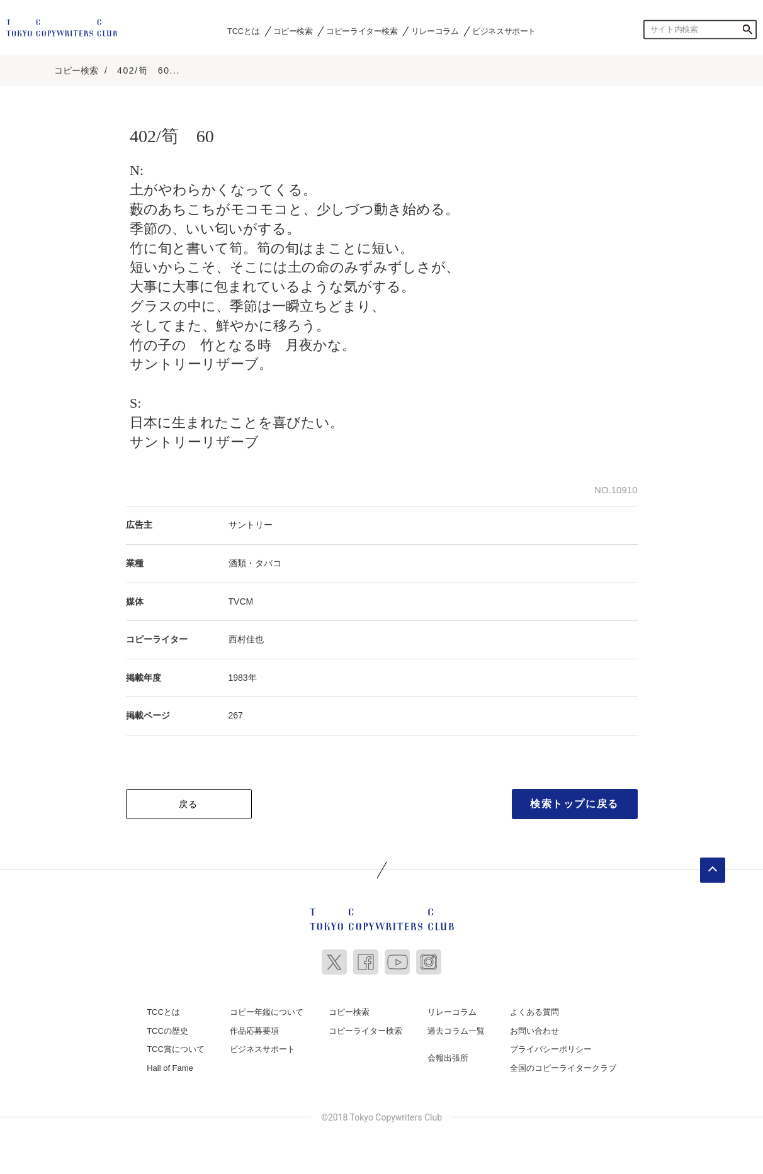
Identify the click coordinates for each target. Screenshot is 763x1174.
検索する (747, 29)
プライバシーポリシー (551, 1048)
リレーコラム (435, 30)
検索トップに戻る (574, 803)
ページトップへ (712, 869)
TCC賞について (176, 1048)
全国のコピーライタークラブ (563, 1067)
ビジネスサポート (504, 30)
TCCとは (243, 30)
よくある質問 (534, 1011)
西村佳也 (246, 639)
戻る (188, 803)
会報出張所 (447, 1057)
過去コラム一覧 (456, 1029)
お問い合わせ (534, 1029)
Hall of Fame (170, 1067)
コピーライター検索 (361, 30)
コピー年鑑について (266, 1011)
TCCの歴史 (167, 1029)
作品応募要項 (254, 1029)
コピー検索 (293, 30)
